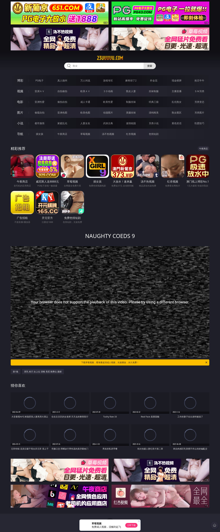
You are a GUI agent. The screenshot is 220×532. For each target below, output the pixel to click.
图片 (20, 112)
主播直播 (177, 91)
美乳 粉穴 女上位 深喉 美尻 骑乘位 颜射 (43, 371)
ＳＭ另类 (199, 91)
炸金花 (153, 80)
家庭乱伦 (62, 123)
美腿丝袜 (131, 112)
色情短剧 (154, 134)
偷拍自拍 (62, 102)
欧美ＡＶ (85, 91)
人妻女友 (85, 123)
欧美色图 (85, 112)
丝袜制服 (154, 91)
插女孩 (39, 134)
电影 (20, 102)
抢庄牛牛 (199, 80)
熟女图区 (177, 112)
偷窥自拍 (39, 112)
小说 (20, 123)
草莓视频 (85, 134)
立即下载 (131, 525)
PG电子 (39, 80)
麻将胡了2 (130, 80)
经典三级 (154, 102)
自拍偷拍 (62, 91)
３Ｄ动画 (108, 91)
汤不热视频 (108, 134)
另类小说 (154, 123)
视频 (20, 91)
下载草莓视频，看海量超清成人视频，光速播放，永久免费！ (144, 362)
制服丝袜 (131, 102)
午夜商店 (62, 134)
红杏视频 (131, 134)
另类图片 (199, 112)
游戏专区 (108, 80)
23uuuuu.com (110, 58)
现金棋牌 (177, 80)
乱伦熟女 (177, 102)
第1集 (15, 371)
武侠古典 (108, 123)
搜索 (149, 66)
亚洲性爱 (39, 102)
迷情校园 (131, 123)
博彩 (20, 80)
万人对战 (85, 80)
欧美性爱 (108, 102)
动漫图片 (108, 112)
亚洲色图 (62, 112)
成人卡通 (85, 102)
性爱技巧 (199, 123)
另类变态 (199, 102)
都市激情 (39, 123)
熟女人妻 (131, 91)
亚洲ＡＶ (39, 91)
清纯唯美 (154, 112)
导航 (20, 134)
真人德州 (62, 80)
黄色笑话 (177, 123)
